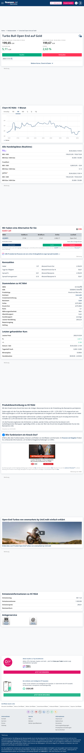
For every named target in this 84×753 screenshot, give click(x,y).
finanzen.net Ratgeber (69, 438)
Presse (3, 723)
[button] (56, 3)
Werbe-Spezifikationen (35, 723)
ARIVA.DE (44, 751)
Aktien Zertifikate (31, 706)
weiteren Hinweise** (70, 468)
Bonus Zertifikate (19, 706)
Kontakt (3, 719)
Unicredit (79, 295)
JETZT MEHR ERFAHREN (42, 695)
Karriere (3, 721)
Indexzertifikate (53, 706)
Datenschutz (59, 721)
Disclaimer (59, 723)
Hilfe (29, 719)
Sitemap (3, 725)
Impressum (59, 719)
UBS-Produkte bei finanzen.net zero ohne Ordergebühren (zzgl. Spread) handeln (32, 254)
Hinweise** (77, 248)
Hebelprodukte (11, 30)
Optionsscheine (64, 706)
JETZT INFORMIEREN (42, 672)
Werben (30, 721)
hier (35, 468)
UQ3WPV (5, 238)
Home (3, 30)
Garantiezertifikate (42, 706)
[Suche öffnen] (76, 3)
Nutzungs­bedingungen (62, 725)
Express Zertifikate (76, 706)
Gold (80, 301)
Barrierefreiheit (60, 730)
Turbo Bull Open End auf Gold (27, 30)
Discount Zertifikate (7, 706)
